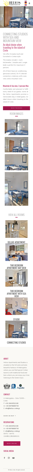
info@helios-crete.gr (12, 408)
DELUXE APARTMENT (16, 242)
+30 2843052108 (11, 403)
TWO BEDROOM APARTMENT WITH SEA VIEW (16, 293)
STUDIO (16, 319)
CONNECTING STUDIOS (16, 342)
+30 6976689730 (12, 406)
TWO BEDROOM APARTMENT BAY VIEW (16, 267)
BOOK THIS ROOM (16, 108)
